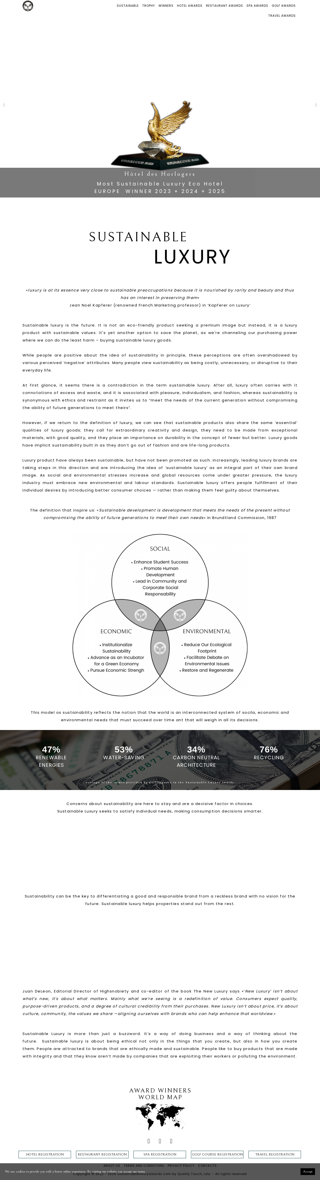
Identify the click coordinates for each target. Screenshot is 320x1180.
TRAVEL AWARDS (282, 16)
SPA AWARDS (257, 6)
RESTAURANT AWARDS (224, 6)
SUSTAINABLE (128, 6)
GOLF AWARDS (284, 6)
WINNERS (166, 6)
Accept (307, 1172)
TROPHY (148, 6)
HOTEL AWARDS (189, 6)
